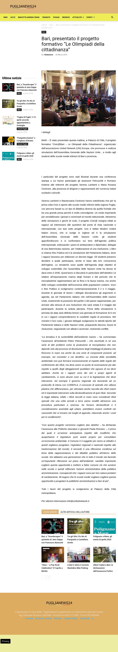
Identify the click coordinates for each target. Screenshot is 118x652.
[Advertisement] (79, 167)
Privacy (58, 618)
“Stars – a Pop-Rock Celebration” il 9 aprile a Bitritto (52, 568)
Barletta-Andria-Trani (28, 17)
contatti (29, 618)
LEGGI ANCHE (50, 512)
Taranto (46, 17)
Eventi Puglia (22, 129)
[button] (112, 17)
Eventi (91, 17)
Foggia (56, 17)
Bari (6, 17)
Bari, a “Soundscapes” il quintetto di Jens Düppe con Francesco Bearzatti (52, 539)
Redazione (48, 54)
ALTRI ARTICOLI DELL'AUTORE (75, 512)
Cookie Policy (71, 618)
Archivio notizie (43, 618)
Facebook (85, 618)
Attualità (78, 17)
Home (44, 25)
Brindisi (66, 17)
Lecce (12, 17)
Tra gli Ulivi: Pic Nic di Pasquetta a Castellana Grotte (77, 539)
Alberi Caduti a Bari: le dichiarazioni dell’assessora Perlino (103, 568)
